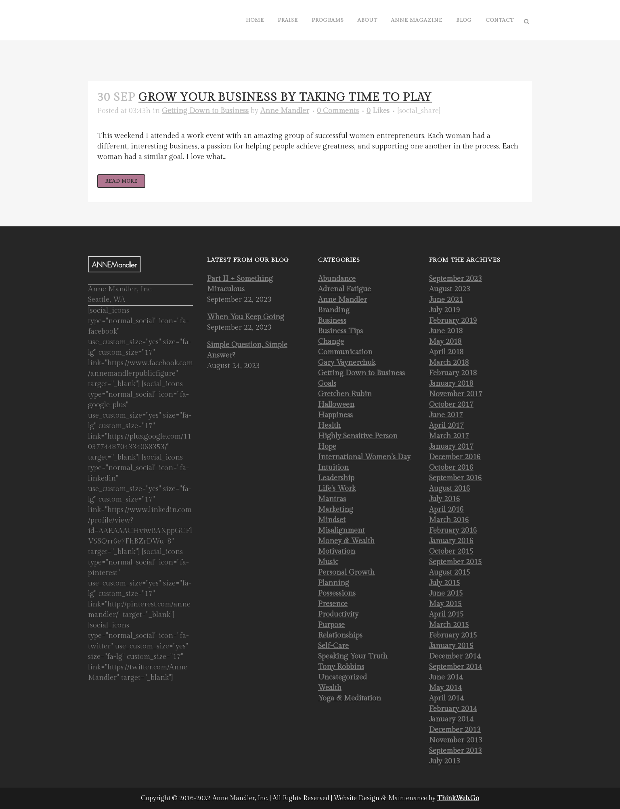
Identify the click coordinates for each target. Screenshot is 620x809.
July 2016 (444, 499)
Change (331, 341)
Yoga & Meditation (349, 698)
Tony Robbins (341, 667)
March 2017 (449, 436)
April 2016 (446, 509)
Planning (333, 583)
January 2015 (451, 646)
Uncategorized (342, 677)
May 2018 (445, 341)
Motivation (336, 551)
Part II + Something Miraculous (240, 283)
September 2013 (455, 750)
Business (332, 320)
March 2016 (449, 520)
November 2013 (455, 740)
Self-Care (333, 646)
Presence (333, 604)
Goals (327, 383)
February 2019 (453, 320)
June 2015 (446, 593)
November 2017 (455, 394)
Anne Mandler (284, 111)
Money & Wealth (346, 541)
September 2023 (455, 278)
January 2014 (451, 719)
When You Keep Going (245, 317)
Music (328, 562)
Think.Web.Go (458, 798)
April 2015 (446, 614)
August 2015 (449, 572)
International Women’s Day (364, 457)
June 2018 (446, 331)
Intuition (333, 467)
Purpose (331, 625)
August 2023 (449, 289)
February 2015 (453, 635)
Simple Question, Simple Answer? (247, 350)
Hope (327, 446)
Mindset (332, 520)
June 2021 (446, 299)
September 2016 (455, 478)
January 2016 (451, 541)
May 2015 (445, 604)
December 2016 (455, 457)
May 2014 (445, 688)
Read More (121, 181)
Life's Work (337, 488)
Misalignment (341, 530)
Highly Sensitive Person (358, 436)
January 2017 (451, 446)
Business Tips (340, 331)
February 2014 (453, 708)
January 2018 (451, 383)
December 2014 (455, 656)
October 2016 (451, 467)
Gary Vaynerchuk (346, 362)
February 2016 (453, 530)
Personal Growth (346, 572)
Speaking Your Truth (353, 656)
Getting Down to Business (205, 111)
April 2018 (446, 352)
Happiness (335, 415)
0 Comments (338, 111)
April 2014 (446, 698)
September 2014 (455, 667)
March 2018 (449, 362)
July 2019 (444, 310)
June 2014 (446, 677)
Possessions (337, 593)
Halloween (336, 404)
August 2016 (449, 488)
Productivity (338, 614)
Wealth (329, 688)
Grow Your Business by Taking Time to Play (285, 97)
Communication (345, 352)
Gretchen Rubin (345, 394)
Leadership (336, 478)
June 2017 (446, 415)
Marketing (335, 509)
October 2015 (451, 551)
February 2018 (453, 373)
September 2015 (455, 562)
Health (329, 425)
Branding (334, 310)
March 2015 (449, 625)
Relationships (340, 635)
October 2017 (451, 404)
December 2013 (455, 729)
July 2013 (444, 761)
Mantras (332, 499)
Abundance (337, 278)
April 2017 (446, 425)
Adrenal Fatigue (344, 289)
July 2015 (444, 583)
